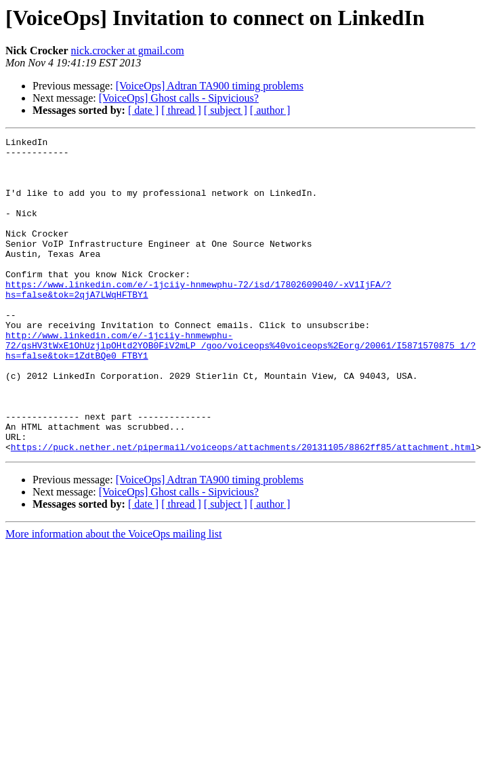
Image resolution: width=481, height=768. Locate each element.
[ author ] (270, 110)
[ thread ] (181, 110)
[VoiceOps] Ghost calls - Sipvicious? (179, 98)
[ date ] (143, 110)
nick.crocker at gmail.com (127, 50)
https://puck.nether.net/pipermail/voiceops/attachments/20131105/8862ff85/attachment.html (243, 510)
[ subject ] (225, 110)
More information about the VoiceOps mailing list (113, 597)
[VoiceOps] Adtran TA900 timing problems (210, 86)
